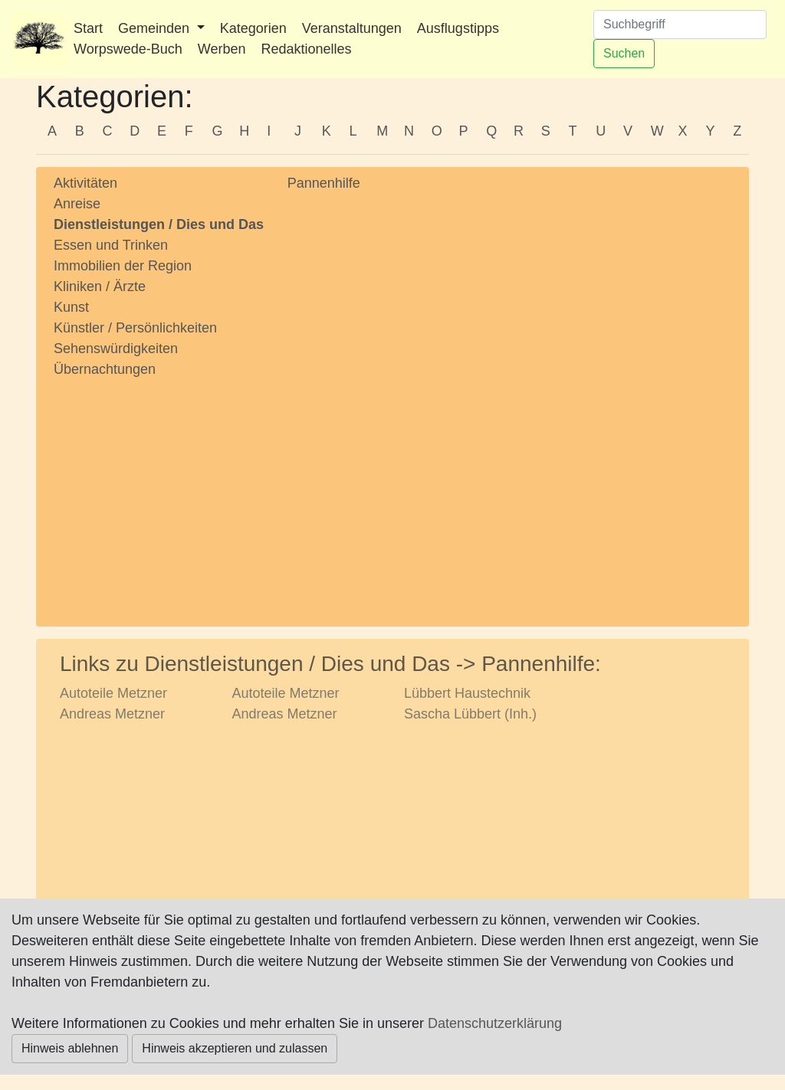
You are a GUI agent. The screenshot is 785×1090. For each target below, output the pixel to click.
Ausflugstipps (458, 28)
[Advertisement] (159, 488)
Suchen (624, 53)
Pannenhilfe (323, 183)
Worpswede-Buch (128, 49)
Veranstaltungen (352, 28)
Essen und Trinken (111, 245)
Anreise (77, 203)
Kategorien (253, 28)
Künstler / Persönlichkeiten (135, 328)
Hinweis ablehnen (69, 1048)
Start (88, 28)
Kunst (71, 307)
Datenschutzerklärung (495, 1023)
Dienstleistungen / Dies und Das (159, 224)
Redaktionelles (306, 49)
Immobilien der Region (123, 265)
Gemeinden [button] (155, 28)
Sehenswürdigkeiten (116, 348)
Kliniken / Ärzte (100, 286)
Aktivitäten (85, 183)
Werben (222, 49)
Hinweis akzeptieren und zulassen (234, 1048)
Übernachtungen (105, 369)
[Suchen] (680, 24)
